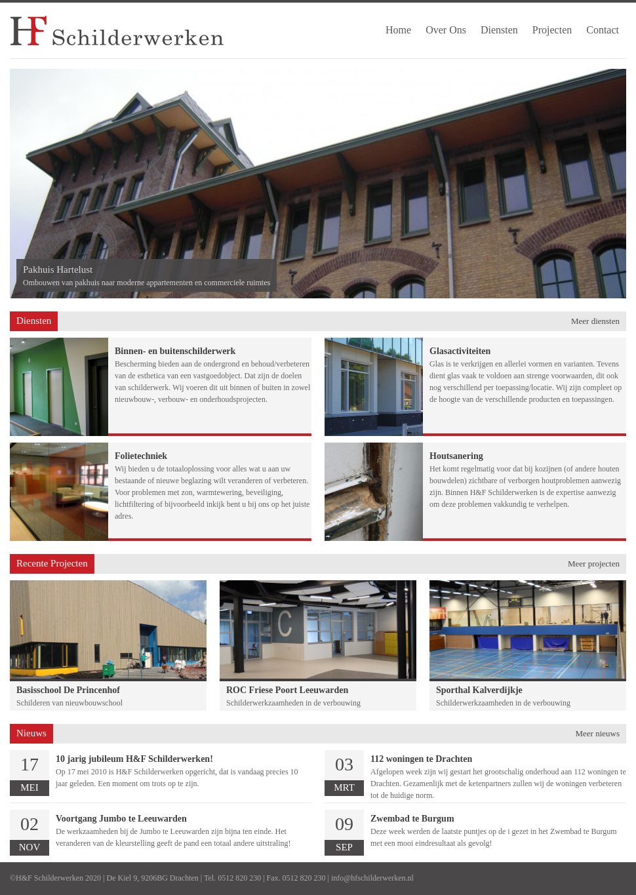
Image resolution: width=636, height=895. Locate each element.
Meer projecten (594, 563)
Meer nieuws (597, 733)
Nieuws (31, 733)
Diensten (33, 320)
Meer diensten (595, 321)
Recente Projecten (52, 563)
